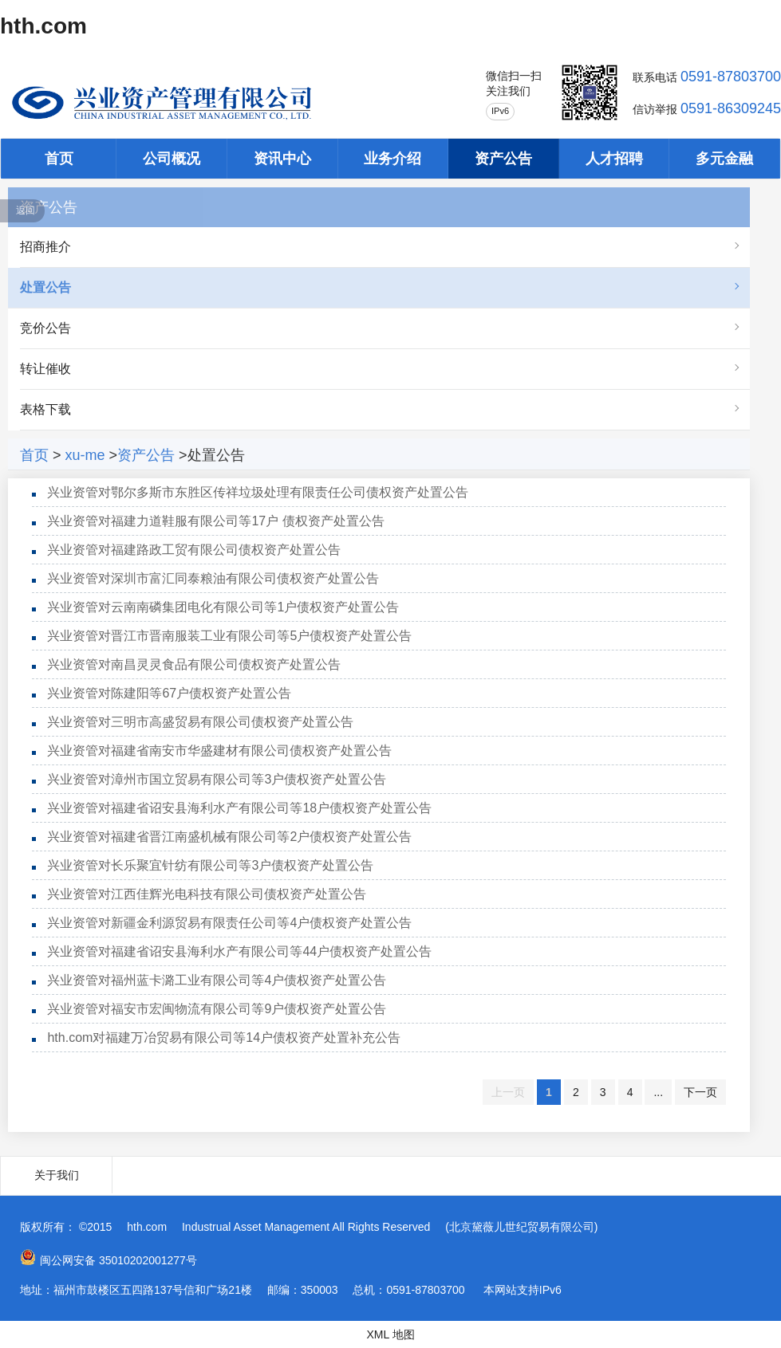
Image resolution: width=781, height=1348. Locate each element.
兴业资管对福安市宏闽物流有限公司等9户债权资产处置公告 (216, 1009)
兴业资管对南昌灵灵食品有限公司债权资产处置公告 (194, 664)
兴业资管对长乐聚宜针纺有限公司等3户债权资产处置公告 (210, 865)
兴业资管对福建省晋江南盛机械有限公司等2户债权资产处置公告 (229, 836)
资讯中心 (282, 159)
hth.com (43, 26)
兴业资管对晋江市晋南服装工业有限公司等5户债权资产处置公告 (229, 636)
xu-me (85, 455)
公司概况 (171, 159)
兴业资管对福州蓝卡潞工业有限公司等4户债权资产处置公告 (216, 980)
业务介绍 (392, 159)
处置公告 (45, 287)
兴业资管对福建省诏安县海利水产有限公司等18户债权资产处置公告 (239, 808)
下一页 (700, 1092)
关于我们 (56, 1175)
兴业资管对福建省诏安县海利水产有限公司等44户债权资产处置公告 (239, 951)
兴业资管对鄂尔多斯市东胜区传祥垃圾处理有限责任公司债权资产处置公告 (257, 492)
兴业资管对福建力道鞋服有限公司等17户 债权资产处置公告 (215, 521)
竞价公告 (45, 328)
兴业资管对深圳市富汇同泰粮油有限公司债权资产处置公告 (213, 578)
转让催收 (45, 368)
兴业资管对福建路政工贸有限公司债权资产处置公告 (194, 549)
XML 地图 (390, 1334)
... (658, 1092)
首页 (59, 159)
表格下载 (45, 409)
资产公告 (503, 159)
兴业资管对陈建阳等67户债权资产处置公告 (169, 693)
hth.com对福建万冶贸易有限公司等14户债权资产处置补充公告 (223, 1037)
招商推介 (45, 246)
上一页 (508, 1092)
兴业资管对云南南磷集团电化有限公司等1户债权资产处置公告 (223, 607)
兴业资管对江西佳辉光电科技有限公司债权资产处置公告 (206, 894)
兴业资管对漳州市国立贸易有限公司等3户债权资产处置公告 (216, 779)
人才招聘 (614, 159)
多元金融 (724, 159)
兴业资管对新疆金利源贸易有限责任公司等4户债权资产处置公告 (229, 922)
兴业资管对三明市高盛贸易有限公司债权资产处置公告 (200, 722)
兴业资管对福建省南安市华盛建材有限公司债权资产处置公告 (219, 750)
